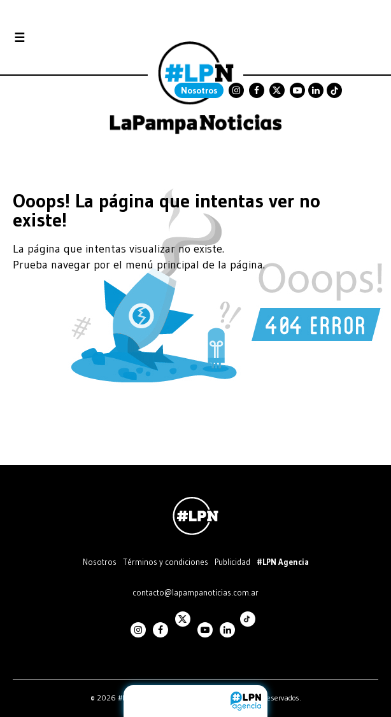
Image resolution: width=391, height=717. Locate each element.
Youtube (297, 90)
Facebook (256, 90)
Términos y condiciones (165, 562)
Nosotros (199, 90)
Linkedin (315, 90)
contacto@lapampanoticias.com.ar (195, 592)
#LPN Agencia (283, 562)
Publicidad (232, 562)
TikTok (334, 90)
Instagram (236, 90)
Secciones (54, 38)
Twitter (277, 90)
